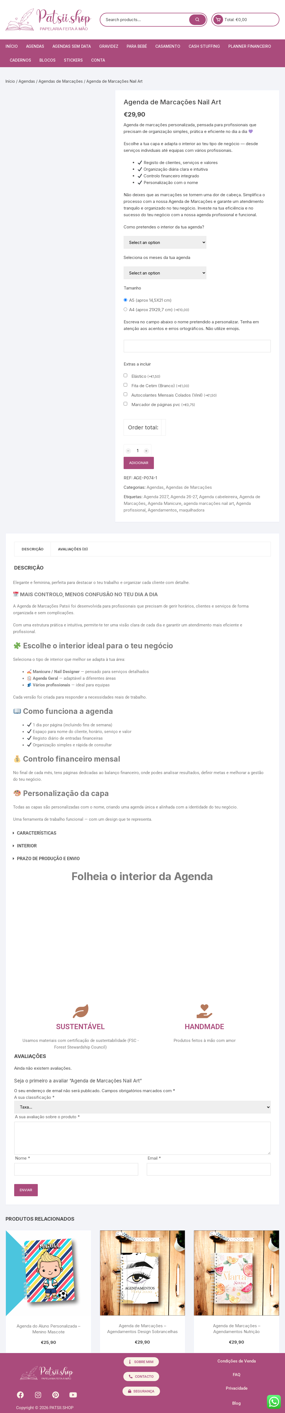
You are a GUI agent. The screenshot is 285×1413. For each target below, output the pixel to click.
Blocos (47, 60)
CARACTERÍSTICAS (36, 833)
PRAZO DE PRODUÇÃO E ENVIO (48, 859)
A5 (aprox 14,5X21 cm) (150, 300)
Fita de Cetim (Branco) (160, 385)
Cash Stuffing (204, 46)
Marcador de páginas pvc (163, 404)
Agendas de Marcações (61, 81)
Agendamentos (162, 510)
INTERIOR (27, 846)
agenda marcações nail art (209, 503)
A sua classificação (34, 1097)
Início (12, 46)
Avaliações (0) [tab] (76, 549)
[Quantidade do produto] (137, 450)
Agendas (35, 46)
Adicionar (138, 463)
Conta (98, 60)
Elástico (145, 376)
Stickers (73, 60)
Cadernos (20, 60)
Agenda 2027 (156, 496)
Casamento (167, 46)
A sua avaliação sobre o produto (47, 1117)
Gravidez (108, 46)
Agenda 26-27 (184, 496)
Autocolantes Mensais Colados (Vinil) (174, 395)
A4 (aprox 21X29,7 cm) (159, 309)
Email (154, 1158)
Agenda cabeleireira (218, 496)
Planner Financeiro (249, 46)
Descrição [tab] (34, 549)
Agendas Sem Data (71, 46)
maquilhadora (191, 510)
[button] (130, 833)
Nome (22, 1158)
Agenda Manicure (164, 503)
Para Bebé (137, 46)
